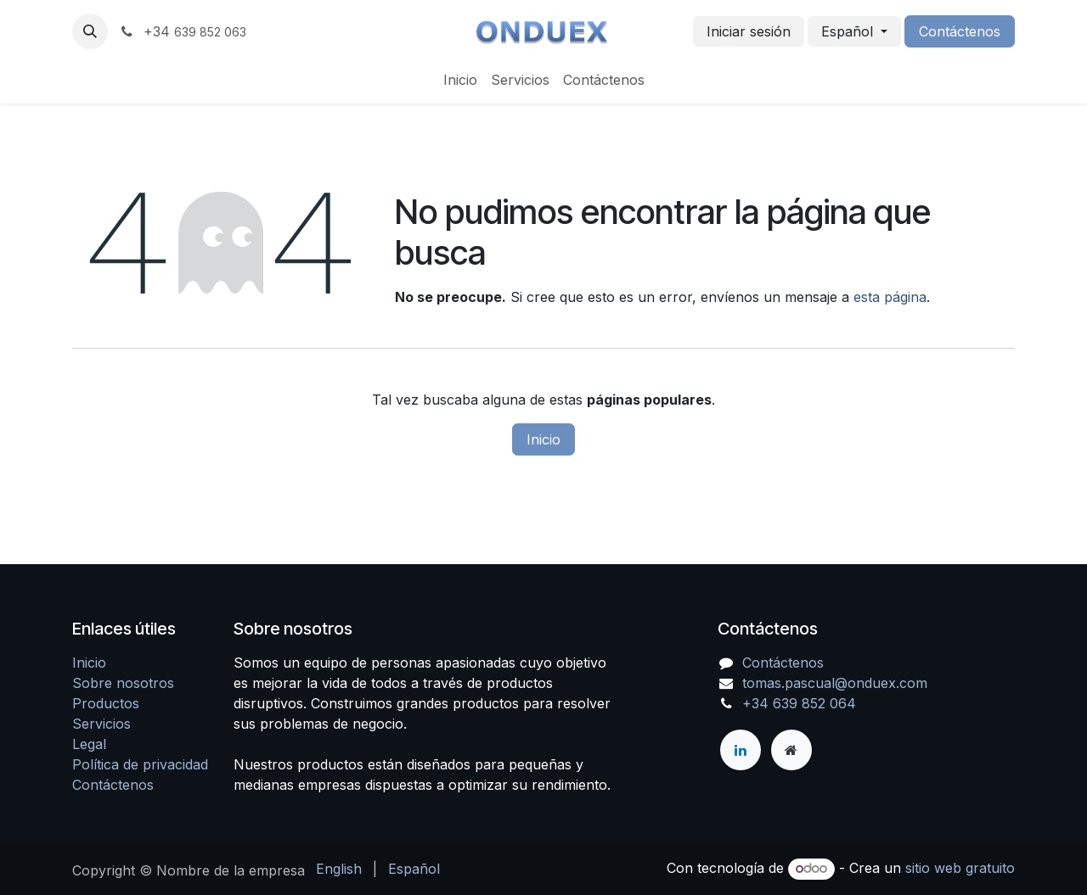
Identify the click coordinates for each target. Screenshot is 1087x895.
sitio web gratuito (960, 867)
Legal (89, 744)
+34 (182, 31)
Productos (105, 703)
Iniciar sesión (749, 31)
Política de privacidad (140, 764)
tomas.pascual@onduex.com (834, 682)
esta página (889, 296)
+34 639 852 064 (799, 703)
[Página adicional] (791, 750)
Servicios (101, 723)
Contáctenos (959, 31)
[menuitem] (460, 80)
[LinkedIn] (740, 750)
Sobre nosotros (123, 682)
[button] (90, 31)
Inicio (543, 439)
